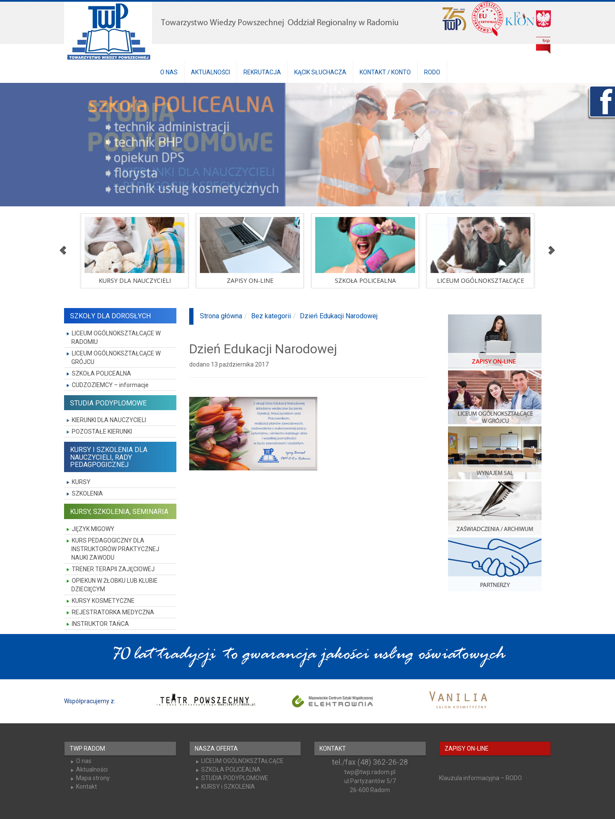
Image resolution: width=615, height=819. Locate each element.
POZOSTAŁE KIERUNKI (102, 431)
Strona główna (221, 316)
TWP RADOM (87, 748)
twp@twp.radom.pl (369, 772)
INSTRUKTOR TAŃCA (100, 623)
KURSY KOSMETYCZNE (103, 600)
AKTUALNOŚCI (210, 72)
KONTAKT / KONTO (385, 72)
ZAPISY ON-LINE (467, 748)
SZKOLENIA (87, 493)
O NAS (169, 72)
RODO (432, 72)
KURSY (81, 481)
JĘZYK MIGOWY (93, 528)
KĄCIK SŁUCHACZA (320, 72)
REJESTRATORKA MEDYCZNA (113, 612)
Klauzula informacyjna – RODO (480, 778)
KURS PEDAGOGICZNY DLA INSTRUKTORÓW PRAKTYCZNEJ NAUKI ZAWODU (115, 549)
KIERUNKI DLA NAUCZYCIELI (109, 420)
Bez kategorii (271, 316)
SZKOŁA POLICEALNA (101, 373)
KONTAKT (332, 748)
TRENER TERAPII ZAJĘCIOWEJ (113, 569)
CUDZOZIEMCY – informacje (110, 385)
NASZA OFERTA (216, 748)
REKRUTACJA (262, 72)
